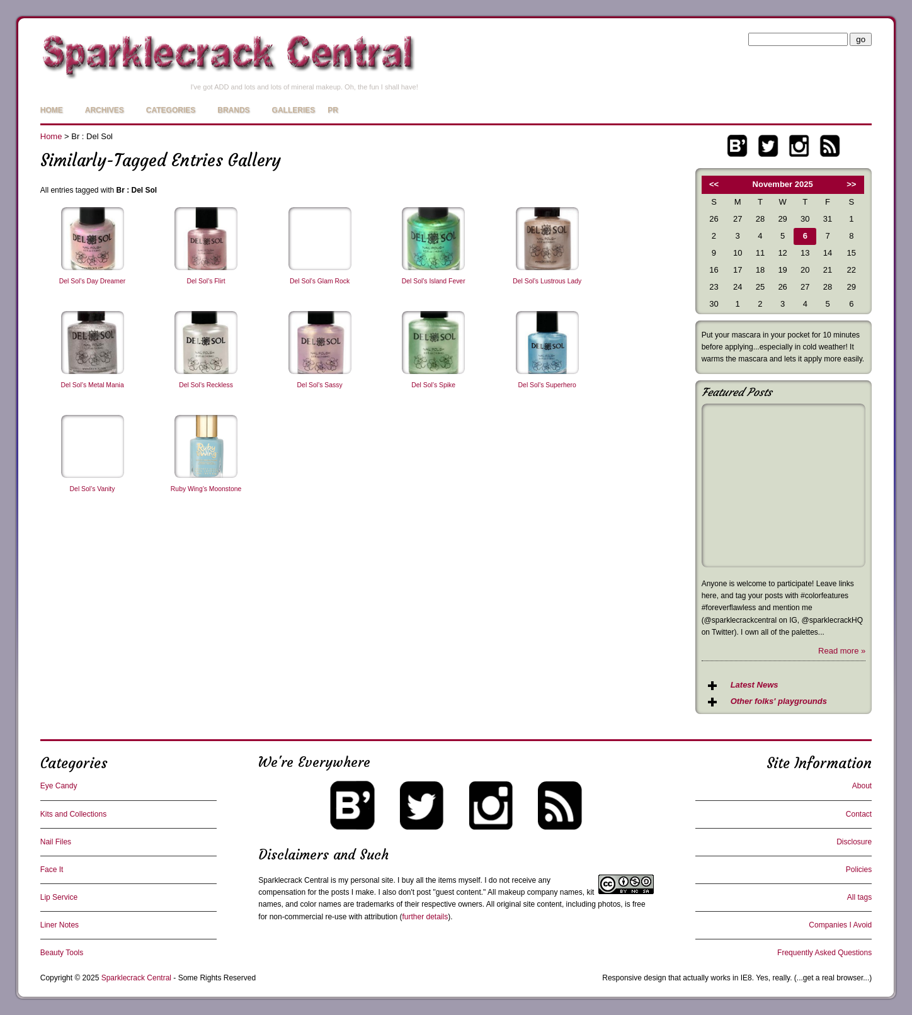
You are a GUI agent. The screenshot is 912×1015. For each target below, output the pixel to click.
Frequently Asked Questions (824, 952)
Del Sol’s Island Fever (433, 281)
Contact (859, 814)
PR (333, 110)
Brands (233, 110)
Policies (859, 869)
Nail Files (55, 841)
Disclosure (854, 841)
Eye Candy (58, 785)
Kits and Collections (73, 814)
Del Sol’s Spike (433, 385)
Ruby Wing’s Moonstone (206, 488)
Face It (52, 869)
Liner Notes (59, 925)
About (862, 785)
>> (851, 184)
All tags (859, 897)
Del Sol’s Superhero (547, 385)
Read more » (841, 650)
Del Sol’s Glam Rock (320, 281)
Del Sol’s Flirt (206, 281)
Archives (104, 110)
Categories (170, 110)
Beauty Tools (62, 952)
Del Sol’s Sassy (320, 385)
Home (51, 110)
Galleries (294, 110)
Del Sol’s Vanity (92, 488)
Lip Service (58, 897)
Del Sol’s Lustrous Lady (547, 281)
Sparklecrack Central (293, 880)
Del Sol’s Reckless (206, 385)
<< (714, 184)
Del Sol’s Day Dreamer (92, 281)
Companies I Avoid (840, 925)
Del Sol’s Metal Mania (91, 385)
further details (425, 916)
